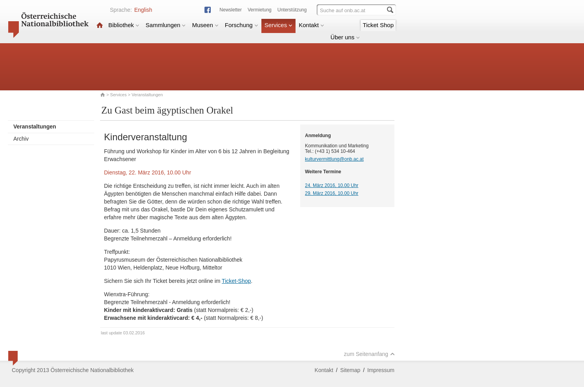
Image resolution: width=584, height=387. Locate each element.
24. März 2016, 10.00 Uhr (331, 185)
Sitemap (350, 370)
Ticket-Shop (236, 281)
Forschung (241, 25)
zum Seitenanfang (369, 354)
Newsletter (230, 10)
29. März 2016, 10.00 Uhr (331, 193)
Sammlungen (166, 25)
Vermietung (260, 10)
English (143, 10)
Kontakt (311, 25)
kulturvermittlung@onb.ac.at (334, 159)
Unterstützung (292, 10)
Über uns (345, 37)
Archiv (21, 139)
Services (279, 25)
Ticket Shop (378, 25)
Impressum (380, 370)
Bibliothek (123, 25)
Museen (205, 25)
